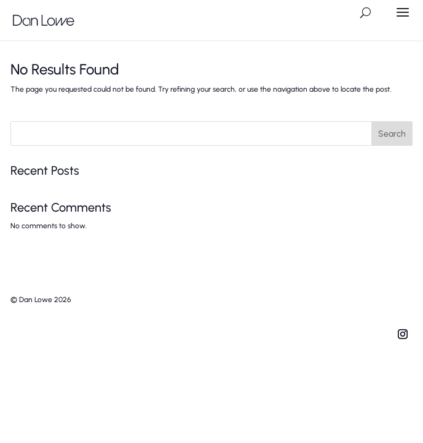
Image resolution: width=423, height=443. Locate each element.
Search (392, 134)
